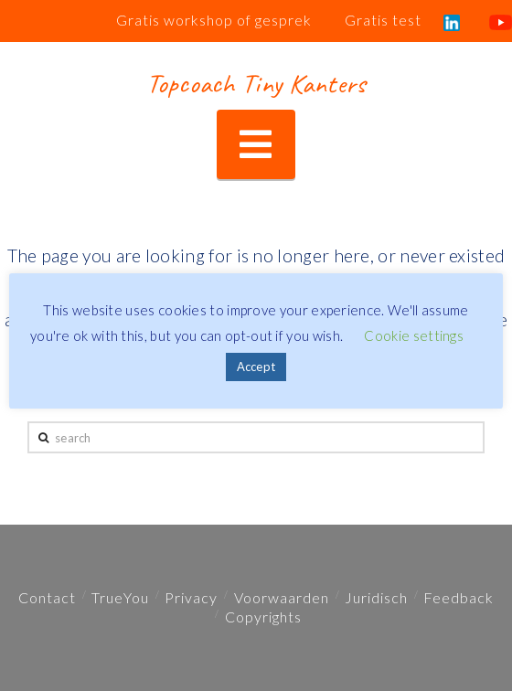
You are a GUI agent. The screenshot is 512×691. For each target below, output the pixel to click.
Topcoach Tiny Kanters (255, 83)
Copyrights (263, 616)
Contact (47, 597)
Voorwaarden (281, 597)
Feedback (458, 597)
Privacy (191, 597)
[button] (255, 145)
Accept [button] (256, 366)
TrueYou (120, 597)
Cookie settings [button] (414, 335)
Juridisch (376, 597)
